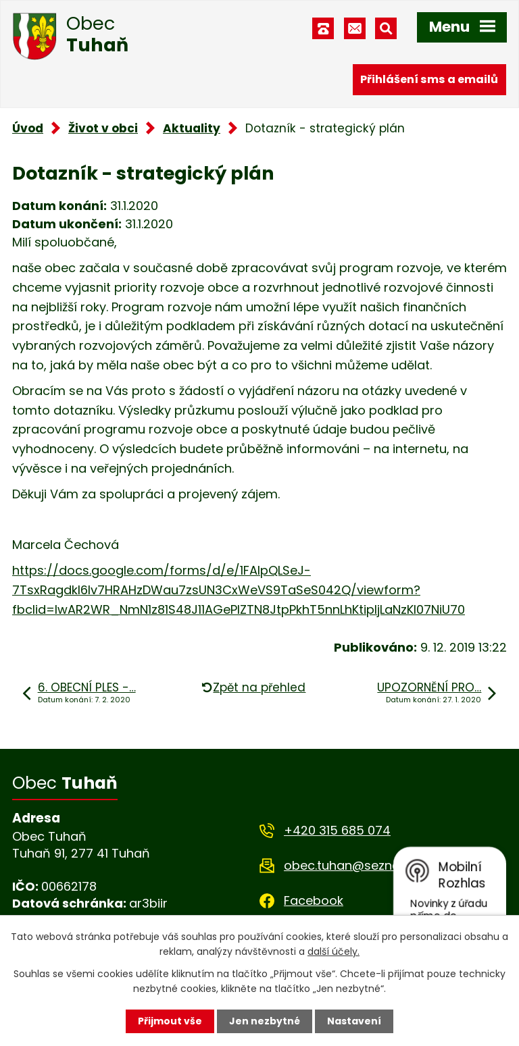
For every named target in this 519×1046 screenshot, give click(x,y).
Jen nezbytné (264, 1021)
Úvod (27, 128)
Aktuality (191, 128)
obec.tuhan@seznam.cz (356, 865)
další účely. (333, 951)
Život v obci (103, 128)
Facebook (313, 900)
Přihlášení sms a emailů (429, 79)
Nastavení (354, 1021)
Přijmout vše (170, 1021)
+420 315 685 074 (337, 830)
